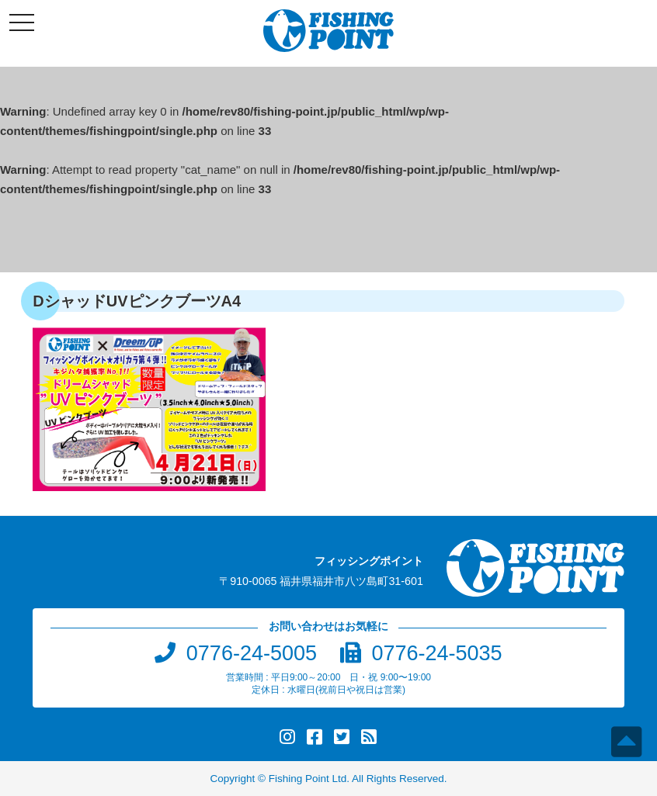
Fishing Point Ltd (308, 778)
